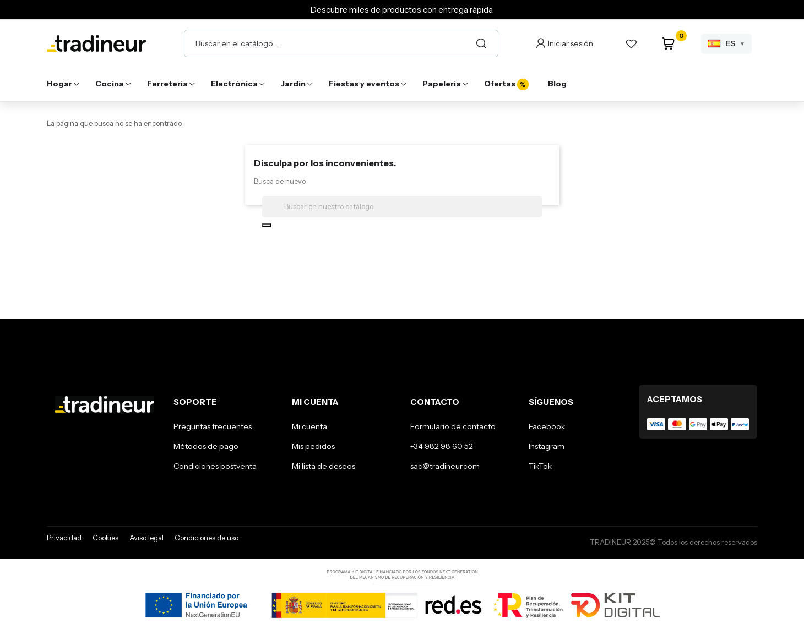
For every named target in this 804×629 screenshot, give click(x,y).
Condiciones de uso (206, 537)
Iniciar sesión (570, 43)
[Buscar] (481, 43)
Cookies (105, 537)
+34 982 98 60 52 (441, 446)
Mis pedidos (313, 446)
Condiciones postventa (215, 466)
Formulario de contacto (453, 426)
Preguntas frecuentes (212, 426)
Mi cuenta (309, 426)
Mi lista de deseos (323, 466)
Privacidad (64, 537)
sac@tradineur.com (445, 466)
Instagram (546, 446)
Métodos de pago (205, 446)
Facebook (547, 426)
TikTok (540, 466)
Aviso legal (146, 537)
